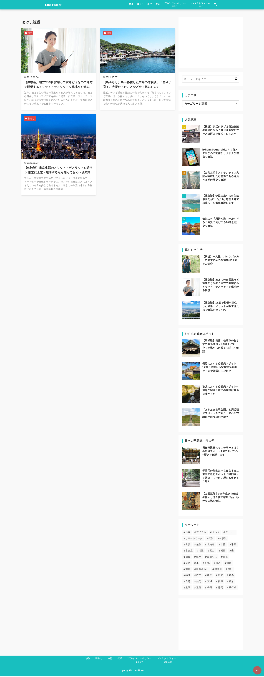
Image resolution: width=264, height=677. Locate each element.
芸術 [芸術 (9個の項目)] (198, 582)
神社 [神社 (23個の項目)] (230, 570)
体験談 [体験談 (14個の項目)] (223, 539)
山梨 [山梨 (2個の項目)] (187, 558)
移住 (155, 5)
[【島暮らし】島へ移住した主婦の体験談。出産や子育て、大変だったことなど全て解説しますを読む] (137, 70)
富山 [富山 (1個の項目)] (212, 551)
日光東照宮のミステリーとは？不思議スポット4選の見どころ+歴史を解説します (220, 452)
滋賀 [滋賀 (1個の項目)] (187, 570)
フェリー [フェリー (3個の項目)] (230, 533)
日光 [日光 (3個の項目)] (187, 564)
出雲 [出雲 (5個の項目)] (187, 545)
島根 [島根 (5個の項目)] (225, 558)
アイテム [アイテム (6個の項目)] (201, 533)
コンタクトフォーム (223, 5)
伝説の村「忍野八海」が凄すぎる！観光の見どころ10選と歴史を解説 (220, 223)
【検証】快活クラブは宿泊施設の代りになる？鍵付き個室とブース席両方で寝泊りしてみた (220, 131)
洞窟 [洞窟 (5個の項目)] (229, 564)
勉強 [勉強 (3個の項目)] (198, 545)
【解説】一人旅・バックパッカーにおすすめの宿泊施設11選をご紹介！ (220, 261)
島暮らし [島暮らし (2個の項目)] (212, 558)
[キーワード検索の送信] (236, 80)
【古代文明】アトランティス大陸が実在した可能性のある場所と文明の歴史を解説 (220, 177)
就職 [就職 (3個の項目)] (223, 551)
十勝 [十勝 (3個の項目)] (223, 545)
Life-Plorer (30, 5)
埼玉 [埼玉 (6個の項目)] (201, 551)
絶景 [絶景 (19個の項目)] (220, 576)
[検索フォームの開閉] (239, 5)
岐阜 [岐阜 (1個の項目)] (198, 558)
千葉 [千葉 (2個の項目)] (233, 545)
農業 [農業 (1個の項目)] (231, 582)
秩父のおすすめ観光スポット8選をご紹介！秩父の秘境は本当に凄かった (220, 391)
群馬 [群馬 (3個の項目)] (231, 576)
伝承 (181, 5)
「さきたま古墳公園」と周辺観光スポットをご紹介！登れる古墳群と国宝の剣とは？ (220, 414)
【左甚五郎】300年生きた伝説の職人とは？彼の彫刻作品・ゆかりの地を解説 (220, 498)
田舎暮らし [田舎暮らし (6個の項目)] (202, 570)
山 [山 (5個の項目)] (232, 551)
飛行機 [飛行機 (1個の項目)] (232, 588)
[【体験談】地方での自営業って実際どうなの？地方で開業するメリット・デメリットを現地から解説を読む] (58, 70)
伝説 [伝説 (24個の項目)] (210, 539)
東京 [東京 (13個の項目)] (218, 564)
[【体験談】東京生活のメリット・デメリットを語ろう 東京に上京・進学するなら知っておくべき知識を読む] (58, 157)
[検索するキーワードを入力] (210, 80)
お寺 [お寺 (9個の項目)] (187, 533)
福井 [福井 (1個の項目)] (187, 576)
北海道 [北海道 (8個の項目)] (211, 545)
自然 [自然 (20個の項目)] (187, 582)
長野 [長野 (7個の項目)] (209, 588)
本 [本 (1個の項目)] (197, 564)
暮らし (164, 5)
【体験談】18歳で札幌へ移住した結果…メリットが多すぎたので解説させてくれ (220, 307)
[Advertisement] (210, 43)
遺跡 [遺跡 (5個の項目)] (198, 588)
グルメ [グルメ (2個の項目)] (215, 533)
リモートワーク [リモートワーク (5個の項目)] (193, 539)
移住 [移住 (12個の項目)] (209, 576)
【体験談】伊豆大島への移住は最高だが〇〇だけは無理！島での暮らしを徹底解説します (220, 200)
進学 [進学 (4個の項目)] (187, 588)
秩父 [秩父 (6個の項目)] (198, 576)
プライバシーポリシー (198, 5)
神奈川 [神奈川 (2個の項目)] (218, 570)
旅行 (173, 5)
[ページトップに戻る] (257, 670)
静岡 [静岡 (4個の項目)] (220, 588)
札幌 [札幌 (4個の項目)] (207, 564)
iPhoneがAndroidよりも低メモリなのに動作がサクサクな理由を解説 (220, 154)
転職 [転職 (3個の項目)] (220, 582)
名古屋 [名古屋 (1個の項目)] (189, 551)
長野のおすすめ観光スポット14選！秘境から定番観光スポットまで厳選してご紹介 (219, 368)
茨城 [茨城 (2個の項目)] (209, 582)
